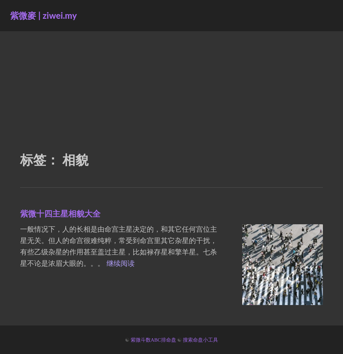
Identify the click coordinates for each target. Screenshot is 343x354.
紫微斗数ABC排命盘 (153, 340)
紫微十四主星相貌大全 (60, 213)
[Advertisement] (171, 81)
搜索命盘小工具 (200, 340)
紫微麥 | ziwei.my (43, 15)
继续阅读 (121, 263)
